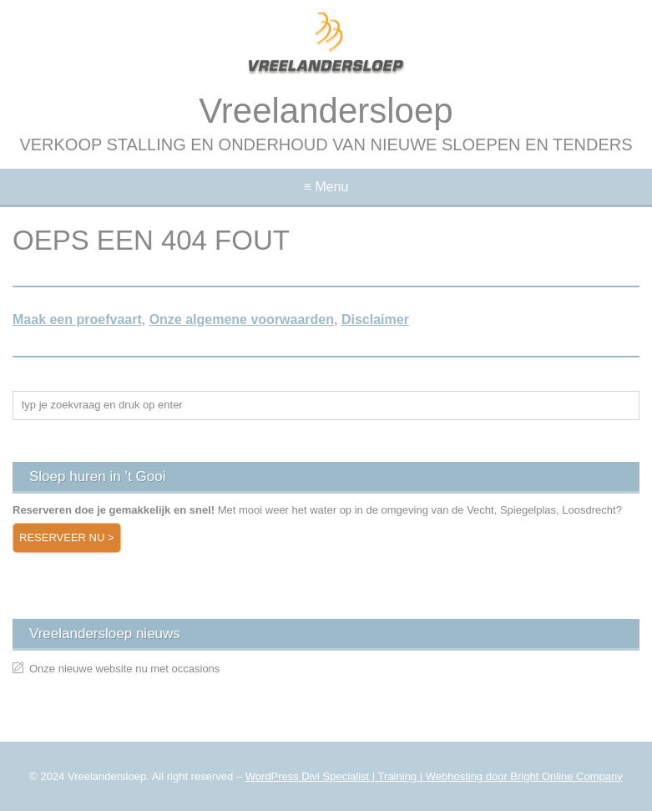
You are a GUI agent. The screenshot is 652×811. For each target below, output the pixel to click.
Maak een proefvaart (77, 319)
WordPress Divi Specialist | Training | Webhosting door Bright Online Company (434, 776)
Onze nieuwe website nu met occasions (124, 668)
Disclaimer (375, 319)
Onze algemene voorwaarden (241, 319)
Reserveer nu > (66, 537)
